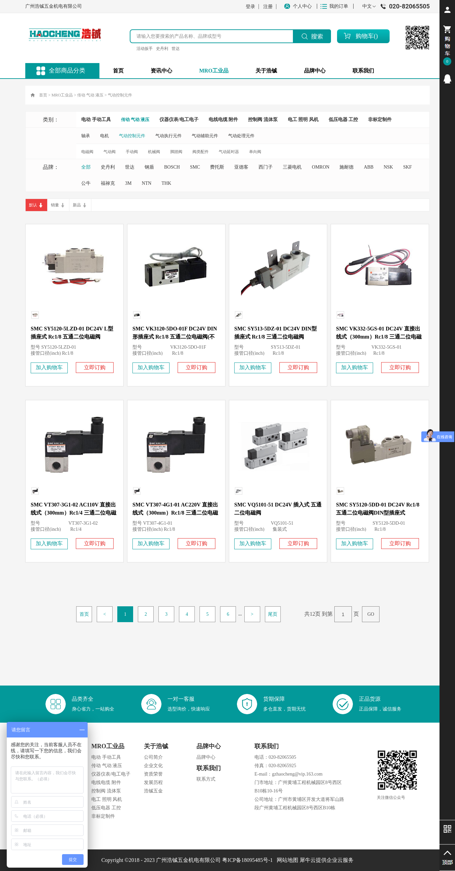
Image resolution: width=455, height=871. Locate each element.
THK (166, 183)
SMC (195, 167)
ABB (368, 167)
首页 (118, 71)
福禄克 (108, 183)
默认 (33, 205)
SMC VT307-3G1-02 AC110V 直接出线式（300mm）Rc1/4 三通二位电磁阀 (73, 513)
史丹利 (162, 48)
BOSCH (172, 167)
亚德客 (241, 167)
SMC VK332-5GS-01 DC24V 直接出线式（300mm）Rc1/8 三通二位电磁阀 (379, 337)
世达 (176, 48)
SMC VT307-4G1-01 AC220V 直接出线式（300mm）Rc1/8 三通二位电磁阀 (175, 513)
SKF (407, 167)
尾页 (272, 614)
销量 (55, 205)
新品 (77, 205)
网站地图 (286, 860)
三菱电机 (292, 167)
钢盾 (149, 167)
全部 (86, 167)
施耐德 (346, 167)
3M (128, 183)
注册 (268, 6)
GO (370, 614)
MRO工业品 (62, 95)
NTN (146, 183)
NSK (388, 167)
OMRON (320, 167)
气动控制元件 (120, 95)
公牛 (86, 183)
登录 (250, 6)
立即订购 (94, 367)
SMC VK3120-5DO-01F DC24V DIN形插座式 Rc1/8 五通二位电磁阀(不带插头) (174, 337)
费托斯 (217, 167)
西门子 (266, 167)
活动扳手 (144, 48)
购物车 (365, 36)
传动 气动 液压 (90, 95)
